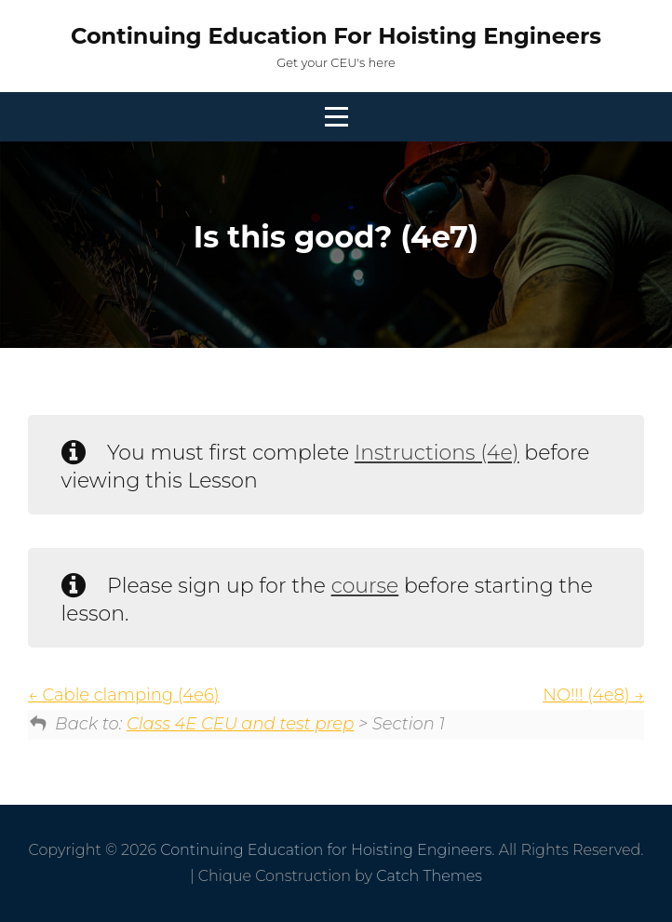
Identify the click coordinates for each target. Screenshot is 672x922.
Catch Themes (429, 876)
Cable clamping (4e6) (124, 695)
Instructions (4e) (437, 452)
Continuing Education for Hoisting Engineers (336, 35)
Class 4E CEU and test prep (240, 724)
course (365, 585)
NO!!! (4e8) (593, 695)
